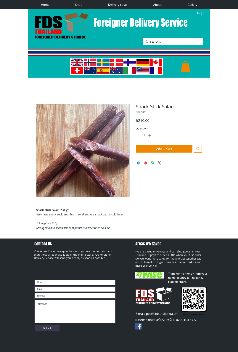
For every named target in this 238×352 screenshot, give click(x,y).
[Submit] (47, 328)
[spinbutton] (144, 135)
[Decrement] (138, 135)
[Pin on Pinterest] (145, 163)
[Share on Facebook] (138, 163)
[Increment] (150, 135)
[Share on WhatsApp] (152, 163)
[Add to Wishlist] (198, 149)
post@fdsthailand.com (162, 313)
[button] (78, 4)
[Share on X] (159, 163)
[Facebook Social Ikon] (138, 326)
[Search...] (172, 41)
